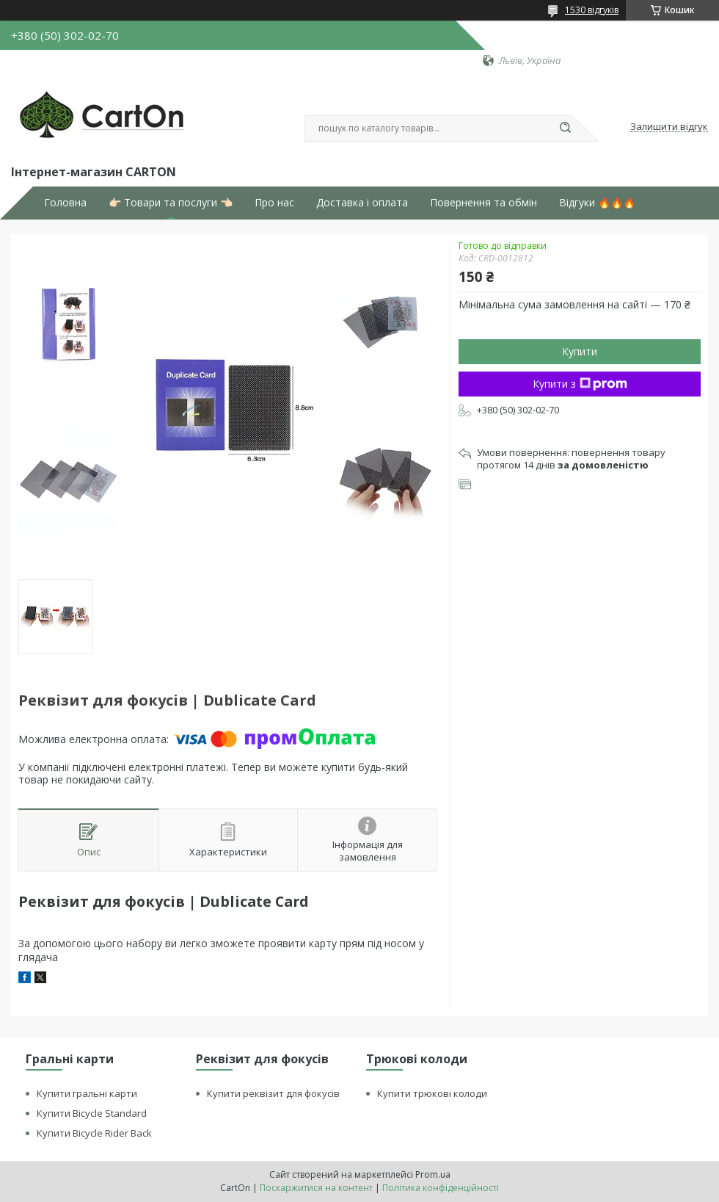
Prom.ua (432, 1174)
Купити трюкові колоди (432, 1093)
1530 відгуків (591, 10)
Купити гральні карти (87, 1093)
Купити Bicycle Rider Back (94, 1133)
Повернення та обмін (483, 203)
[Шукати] (565, 128)
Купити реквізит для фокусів (273, 1093)
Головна (65, 203)
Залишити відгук (669, 127)
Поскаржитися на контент (316, 1187)
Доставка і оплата (362, 203)
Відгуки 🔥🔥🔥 (597, 203)
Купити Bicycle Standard (92, 1113)
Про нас (274, 203)
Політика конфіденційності (440, 1187)
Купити (579, 351)
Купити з (580, 384)
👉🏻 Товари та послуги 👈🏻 (171, 203)
